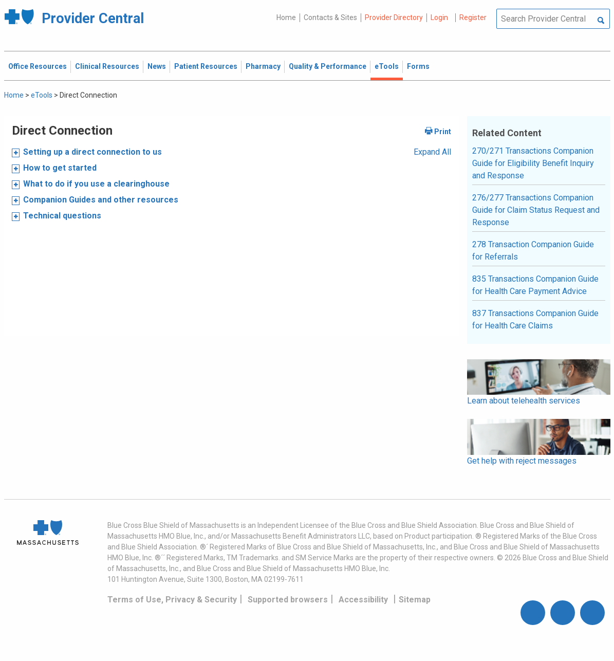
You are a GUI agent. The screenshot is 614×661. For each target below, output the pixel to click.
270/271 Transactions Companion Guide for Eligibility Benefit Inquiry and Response (533, 163)
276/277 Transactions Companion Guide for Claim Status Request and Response (536, 210)
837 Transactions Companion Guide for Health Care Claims (535, 319)
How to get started (60, 168)
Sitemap (415, 599)
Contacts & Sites (330, 17)
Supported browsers (288, 599)
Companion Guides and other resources (100, 200)
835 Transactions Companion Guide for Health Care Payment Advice (535, 285)
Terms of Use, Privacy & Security (172, 599)
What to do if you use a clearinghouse (96, 184)
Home (286, 17)
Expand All (432, 152)
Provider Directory (394, 17)
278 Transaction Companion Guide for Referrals (533, 251)
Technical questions (62, 216)
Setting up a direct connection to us (92, 152)
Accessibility (363, 599)
